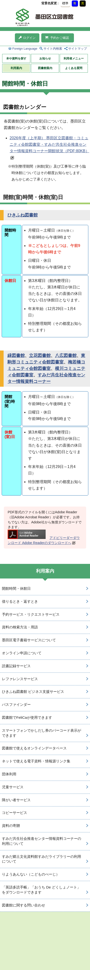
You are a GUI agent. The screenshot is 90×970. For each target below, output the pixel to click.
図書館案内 (45, 68)
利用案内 (16, 68)
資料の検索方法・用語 (20, 627)
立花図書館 (40, 355)
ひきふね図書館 (22, 215)
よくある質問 (73, 68)
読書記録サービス (16, 666)
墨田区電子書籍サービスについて (29, 640)
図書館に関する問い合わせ (23, 905)
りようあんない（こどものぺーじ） (31, 874)
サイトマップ (77, 48)
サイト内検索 (52, 48)
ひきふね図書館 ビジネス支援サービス (33, 692)
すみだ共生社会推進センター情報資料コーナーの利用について (41, 841)
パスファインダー (16, 704)
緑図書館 (16, 355)
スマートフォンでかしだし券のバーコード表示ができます (41, 732)
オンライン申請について (22, 653)
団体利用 (9, 774)
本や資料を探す (16, 58)
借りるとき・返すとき (20, 601)
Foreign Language (24, 48)
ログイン (27, 38)
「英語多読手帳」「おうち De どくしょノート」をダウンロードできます (41, 889)
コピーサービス (14, 813)
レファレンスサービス (20, 679)
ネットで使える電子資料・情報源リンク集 (36, 761)
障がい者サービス (16, 800)
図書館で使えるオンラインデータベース (34, 748)
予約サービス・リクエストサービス (31, 614)
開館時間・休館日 (16, 588)
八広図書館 (66, 355)
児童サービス (13, 787)
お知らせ (45, 58)
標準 (65, 3)
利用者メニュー (74, 58)
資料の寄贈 (11, 826)
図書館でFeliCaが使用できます (27, 717)
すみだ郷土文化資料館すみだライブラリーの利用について (41, 859)
